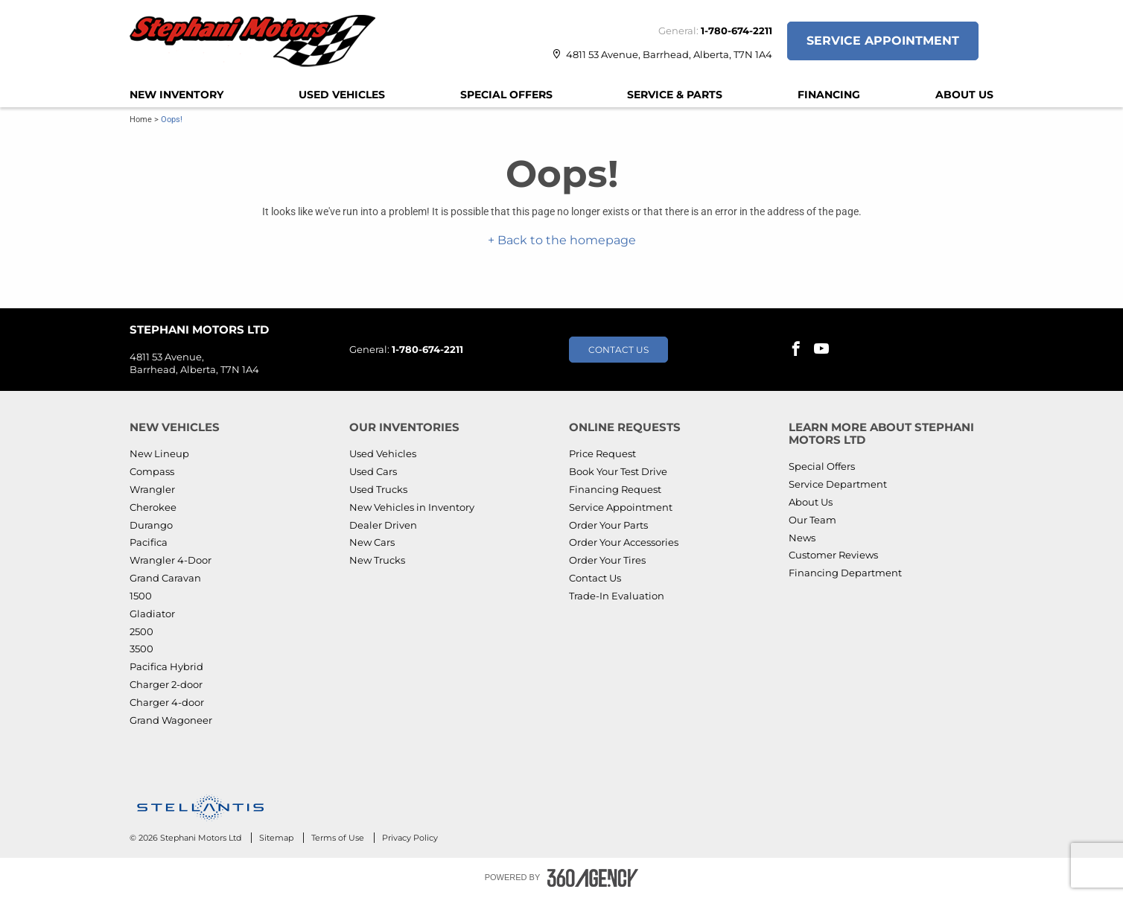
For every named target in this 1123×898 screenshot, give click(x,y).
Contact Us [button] (618, 349)
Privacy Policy (410, 837)
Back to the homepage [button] (565, 240)
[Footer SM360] (592, 878)
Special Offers (506, 94)
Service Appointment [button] (883, 41)
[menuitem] (176, 94)
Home (141, 119)
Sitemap (277, 837)
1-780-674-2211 (736, 30)
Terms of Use (338, 837)
